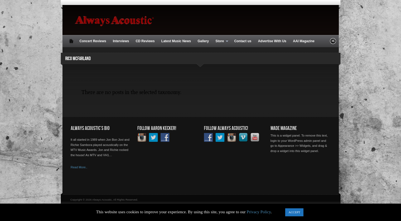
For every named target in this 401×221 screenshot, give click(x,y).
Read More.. (79, 167)
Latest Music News (176, 41)
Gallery (203, 41)
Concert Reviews (93, 41)
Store (220, 41)
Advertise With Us (272, 41)
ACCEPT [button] (294, 212)
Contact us (242, 41)
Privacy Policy (259, 212)
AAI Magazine (303, 41)
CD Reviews (145, 41)
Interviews (121, 41)
